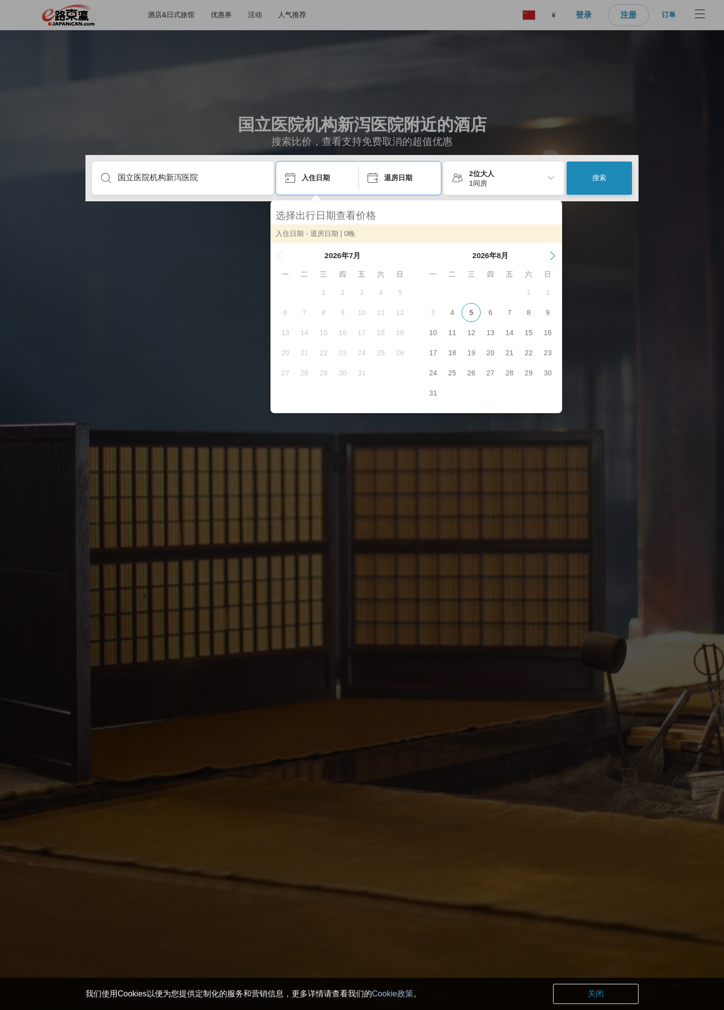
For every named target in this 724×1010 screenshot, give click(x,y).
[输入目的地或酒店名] (191, 178)
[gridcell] (328, 292)
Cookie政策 (392, 993)
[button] (285, 255)
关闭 (596, 993)
